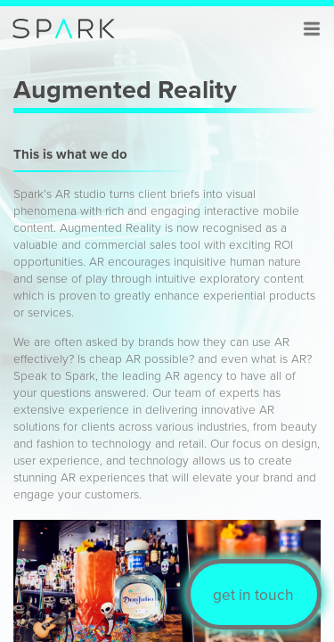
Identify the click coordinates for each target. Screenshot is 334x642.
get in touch (253, 594)
